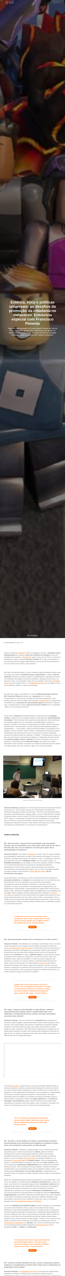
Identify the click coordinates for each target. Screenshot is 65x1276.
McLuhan (43, 963)
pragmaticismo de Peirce (29, 1271)
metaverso (21, 653)
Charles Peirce (45, 700)
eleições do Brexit (43, 1225)
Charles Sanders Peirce (37, 871)
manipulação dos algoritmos (13, 1223)
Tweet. (32, 927)
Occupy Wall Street (18, 1160)
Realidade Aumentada (36, 683)
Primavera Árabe (29, 1158)
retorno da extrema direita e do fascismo (27, 1201)
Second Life (27, 657)
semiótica (16, 1086)
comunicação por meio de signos (21, 948)
